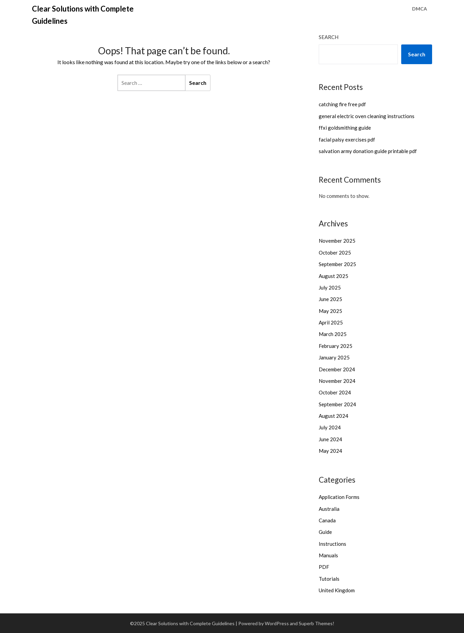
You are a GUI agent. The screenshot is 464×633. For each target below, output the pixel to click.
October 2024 (335, 392)
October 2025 (335, 252)
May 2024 (330, 451)
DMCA (419, 9)
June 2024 (330, 439)
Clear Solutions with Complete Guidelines (83, 14)
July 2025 (330, 287)
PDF (324, 567)
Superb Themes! (316, 623)
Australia (329, 509)
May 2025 (330, 311)
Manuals (328, 555)
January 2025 (334, 357)
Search (328, 37)
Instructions (332, 544)
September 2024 (337, 404)
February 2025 (335, 346)
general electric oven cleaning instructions (366, 116)
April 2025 (331, 322)
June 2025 (330, 299)
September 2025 (337, 264)
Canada (327, 520)
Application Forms (339, 497)
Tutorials (329, 579)
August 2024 (333, 416)
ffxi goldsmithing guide (345, 128)
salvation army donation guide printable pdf (368, 151)
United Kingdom (337, 590)
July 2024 (330, 427)
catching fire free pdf (342, 104)
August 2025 (333, 276)
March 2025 (333, 334)
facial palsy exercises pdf (347, 139)
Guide (325, 532)
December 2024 (337, 369)
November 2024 (337, 381)
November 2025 (337, 241)
